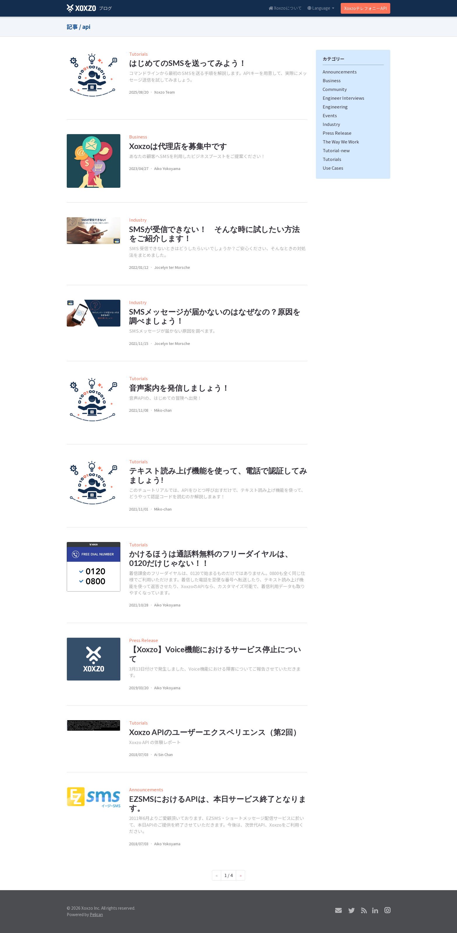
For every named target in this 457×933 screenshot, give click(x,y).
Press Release (143, 640)
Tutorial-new (336, 150)
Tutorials (138, 54)
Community (335, 89)
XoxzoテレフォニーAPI (365, 8)
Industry (138, 220)
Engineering (335, 107)
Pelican (96, 914)
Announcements (146, 789)
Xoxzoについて (285, 8)
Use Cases (333, 168)
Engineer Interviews (343, 98)
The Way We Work (341, 141)
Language (319, 8)
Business (138, 137)
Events (330, 115)
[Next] (240, 875)
